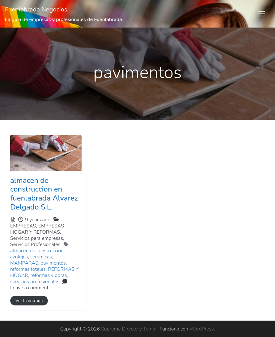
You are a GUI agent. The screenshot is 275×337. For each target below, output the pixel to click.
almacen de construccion (37, 250)
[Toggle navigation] (261, 14)
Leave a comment (29, 287)
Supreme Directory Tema (128, 329)
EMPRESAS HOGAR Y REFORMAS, (37, 235)
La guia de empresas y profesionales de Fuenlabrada (63, 19)
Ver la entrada (29, 301)
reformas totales (28, 269)
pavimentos (53, 263)
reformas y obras (49, 275)
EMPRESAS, (37, 235)
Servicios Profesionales (35, 244)
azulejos (19, 256)
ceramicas (41, 256)
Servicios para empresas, (37, 241)
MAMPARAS (24, 263)
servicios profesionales (34, 281)
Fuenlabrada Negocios (36, 9)
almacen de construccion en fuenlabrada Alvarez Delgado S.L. (44, 193)
